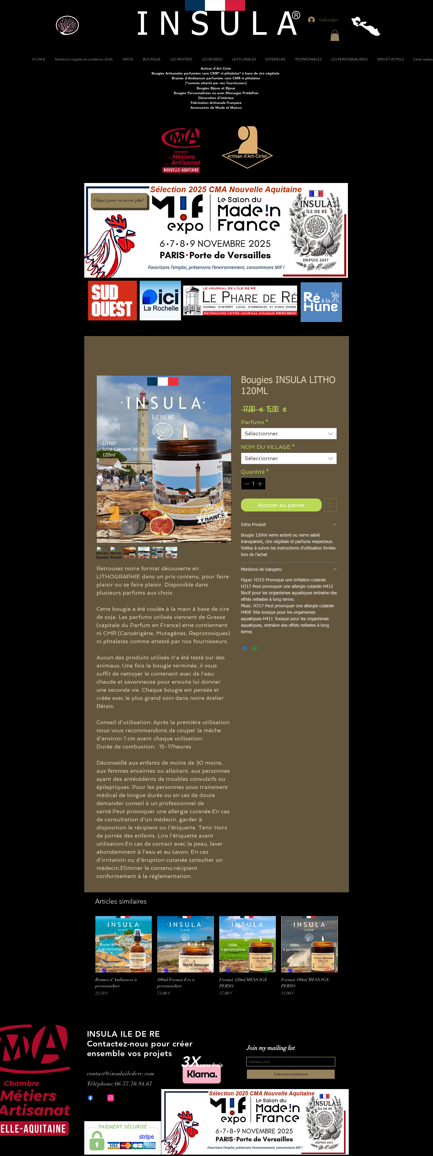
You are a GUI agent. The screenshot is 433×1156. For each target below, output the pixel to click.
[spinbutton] (253, 484)
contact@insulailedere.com (121, 1073)
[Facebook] (90, 1097)
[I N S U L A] (216, 25)
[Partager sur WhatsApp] (254, 648)
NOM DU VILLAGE (268, 447)
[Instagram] (110, 1097)
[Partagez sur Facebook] (244, 648)
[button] (335, 35)
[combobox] (289, 433)
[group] (216, 962)
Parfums (254, 422)
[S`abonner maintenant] (290, 1074)
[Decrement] (246, 484)
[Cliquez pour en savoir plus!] (119, 200)
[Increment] (260, 484)
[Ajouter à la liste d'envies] (330, 505)
